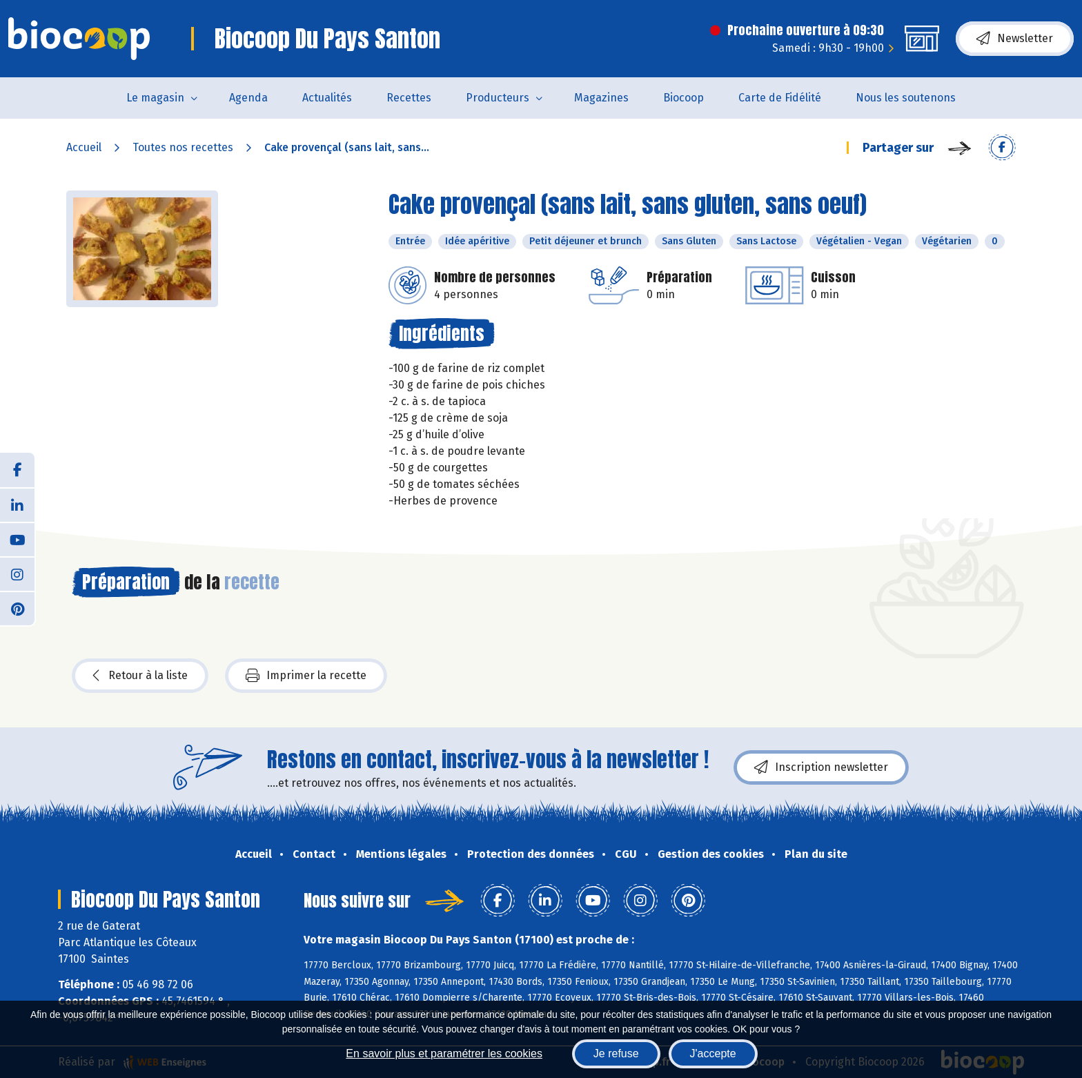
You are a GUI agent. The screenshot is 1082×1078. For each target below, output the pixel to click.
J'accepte (713, 1053)
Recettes (408, 97)
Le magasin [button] (155, 97)
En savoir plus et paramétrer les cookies (444, 1053)
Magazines (601, 97)
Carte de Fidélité (779, 97)
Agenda (248, 97)
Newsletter (1014, 39)
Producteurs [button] (497, 97)
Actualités (327, 97)
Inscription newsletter (821, 767)
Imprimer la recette (306, 676)
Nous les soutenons (906, 97)
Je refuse (616, 1053)
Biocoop (683, 97)
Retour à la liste (140, 676)
